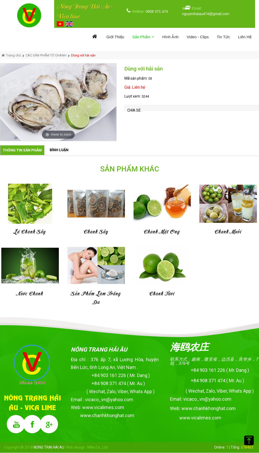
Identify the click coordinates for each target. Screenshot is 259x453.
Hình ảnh (170, 37)
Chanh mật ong (162, 232)
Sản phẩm (143, 37)
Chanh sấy (96, 232)
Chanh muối (228, 232)
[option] (58, 102)
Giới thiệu (115, 37)
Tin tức (223, 37)
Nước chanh (30, 294)
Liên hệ (244, 37)
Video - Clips (198, 37)
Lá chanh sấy (30, 232)
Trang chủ (11, 55)
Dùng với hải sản (83, 55)
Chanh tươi (162, 294)
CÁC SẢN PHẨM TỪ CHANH (46, 55)
